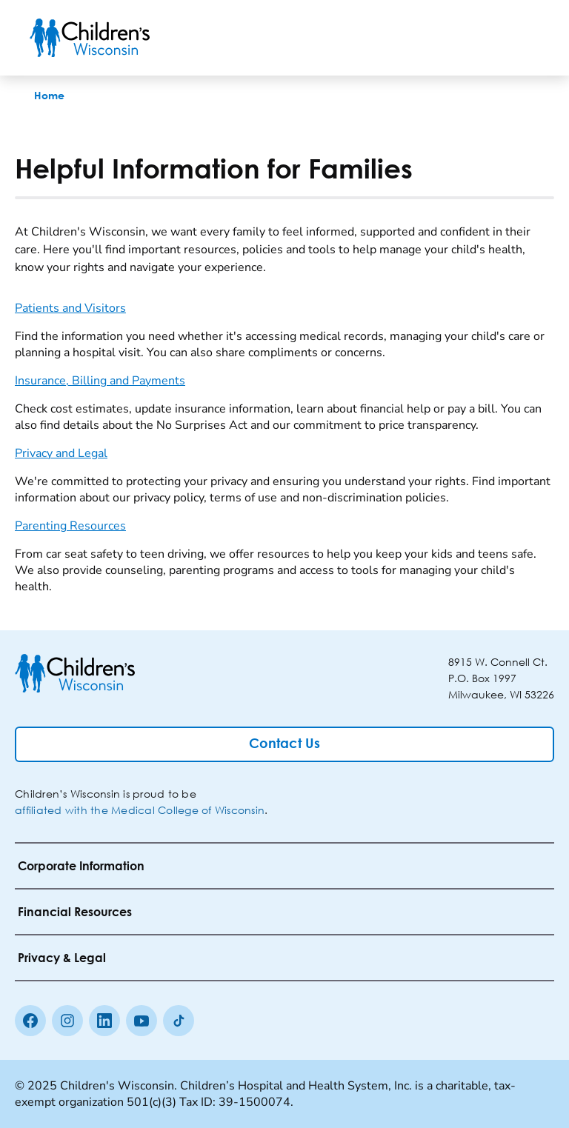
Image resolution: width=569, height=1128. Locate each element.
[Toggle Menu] (521, 38)
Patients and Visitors (70, 308)
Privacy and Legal (61, 453)
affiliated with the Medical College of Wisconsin (139, 810)
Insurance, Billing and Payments (100, 381)
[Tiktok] (178, 1020)
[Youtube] (141, 1020)
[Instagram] (67, 1020)
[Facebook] (30, 1020)
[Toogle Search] (483, 38)
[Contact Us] (284, 744)
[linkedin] (104, 1020)
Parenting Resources (70, 526)
